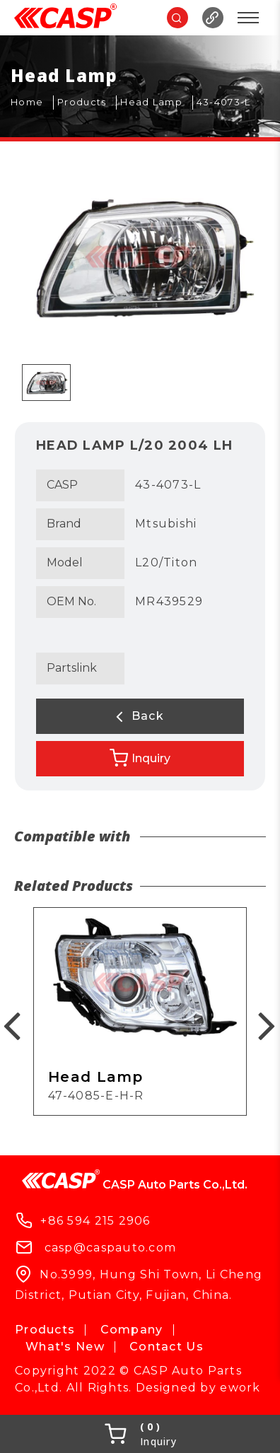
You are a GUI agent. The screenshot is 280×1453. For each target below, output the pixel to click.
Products (45, 1329)
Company (131, 1329)
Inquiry (140, 758)
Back (140, 716)
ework (240, 1387)
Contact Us (166, 1346)
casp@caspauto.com (111, 1247)
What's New (65, 1346)
